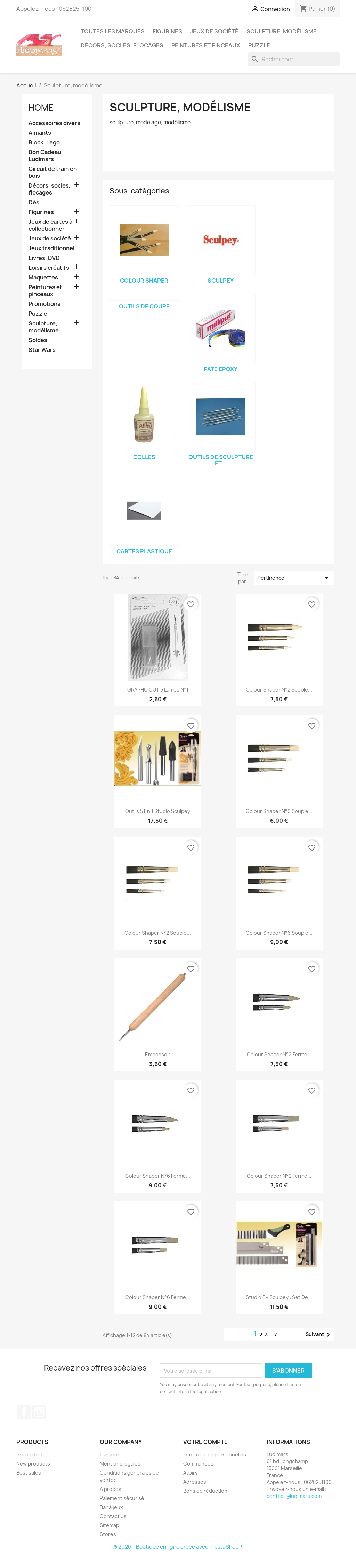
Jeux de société (214, 31)
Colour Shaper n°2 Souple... (279, 689)
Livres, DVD (44, 258)
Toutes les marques (113, 31)
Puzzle (259, 45)
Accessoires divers (54, 123)
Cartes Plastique (144, 551)
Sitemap (109, 1525)
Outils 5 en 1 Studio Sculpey (157, 811)
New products (33, 1463)
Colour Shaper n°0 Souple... (279, 811)
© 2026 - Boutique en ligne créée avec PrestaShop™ (178, 1546)
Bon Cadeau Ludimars (45, 156)
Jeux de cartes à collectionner (50, 225)
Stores (108, 1534)
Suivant (319, 1334)
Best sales (28, 1472)
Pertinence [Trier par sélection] (294, 578)
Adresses (194, 1481)
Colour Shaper (144, 280)
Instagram (39, 1412)
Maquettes (43, 277)
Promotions (44, 304)
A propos (110, 1489)
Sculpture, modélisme (281, 31)
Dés (34, 202)
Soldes (38, 340)
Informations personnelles (214, 1454)
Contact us (113, 1516)
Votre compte (205, 1442)
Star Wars (42, 350)
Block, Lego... (47, 142)
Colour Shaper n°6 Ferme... (157, 1175)
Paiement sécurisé (122, 1498)
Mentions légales (120, 1463)
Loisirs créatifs (49, 267)
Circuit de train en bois (53, 172)
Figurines (167, 31)
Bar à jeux (111, 1507)
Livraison (110, 1454)
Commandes (198, 1463)
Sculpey (221, 280)
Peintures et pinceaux (205, 45)
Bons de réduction (205, 1490)
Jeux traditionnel (51, 248)
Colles (144, 457)
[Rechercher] (294, 59)
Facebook (24, 1412)
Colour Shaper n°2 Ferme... (279, 1054)
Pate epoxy (220, 369)
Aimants (40, 132)
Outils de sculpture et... (220, 460)
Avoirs (190, 1472)
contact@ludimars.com (294, 1496)
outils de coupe (144, 306)
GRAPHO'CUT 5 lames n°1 (157, 689)
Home (41, 107)
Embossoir (157, 1054)
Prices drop (30, 1454)
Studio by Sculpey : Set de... (279, 1297)
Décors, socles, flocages (122, 45)
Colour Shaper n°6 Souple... (279, 933)
